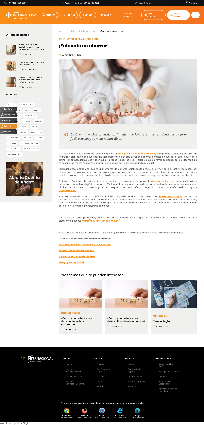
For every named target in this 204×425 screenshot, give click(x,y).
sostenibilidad (13, 149)
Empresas (129, 358)
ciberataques (30, 116)
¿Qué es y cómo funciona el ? (77, 321)
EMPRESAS (68, 15)
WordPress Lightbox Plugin (14, 423)
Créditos (100, 376)
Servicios (101, 386)
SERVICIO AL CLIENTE (127, 15)
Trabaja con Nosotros (169, 371)
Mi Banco (67, 358)
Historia (68, 364)
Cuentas (100, 364)
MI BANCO (106, 15)
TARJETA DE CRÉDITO (31, 149)
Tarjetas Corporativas (137, 381)
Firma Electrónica (73, 376)
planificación (13, 138)
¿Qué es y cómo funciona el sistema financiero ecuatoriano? (126, 320)
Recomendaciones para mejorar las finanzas (85, 244)
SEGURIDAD (12, 143)
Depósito (26, 121)
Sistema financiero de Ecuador (76, 250)
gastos (35, 127)
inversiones (36, 132)
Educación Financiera (83, 31)
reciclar (39, 138)
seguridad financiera (29, 143)
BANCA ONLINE (175, 15)
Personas (98, 358)
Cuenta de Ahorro (162, 181)
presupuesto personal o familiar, (136, 153)
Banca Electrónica (26, 105)
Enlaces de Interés (164, 358)
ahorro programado (170, 196)
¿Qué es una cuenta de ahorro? (77, 256)
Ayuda (162, 376)
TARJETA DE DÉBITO (14, 154)
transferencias (67, 190)
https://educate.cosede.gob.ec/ (101, 220)
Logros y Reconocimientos (73, 370)
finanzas (23, 127)
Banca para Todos (68, 39)
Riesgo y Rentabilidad (71, 262)
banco (27, 110)
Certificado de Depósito (103, 370)
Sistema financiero (70, 313)
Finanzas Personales (88, 39)
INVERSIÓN (22, 132)
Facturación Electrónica (164, 382)
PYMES (87, 15)
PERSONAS (48, 15)
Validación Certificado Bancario (74, 382)
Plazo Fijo (27, 138)
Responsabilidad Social (166, 365)
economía (38, 121)
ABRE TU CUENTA (149, 15)
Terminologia (160, 316)
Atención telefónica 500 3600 (168, 390)
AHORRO (11, 105)
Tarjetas (100, 381)
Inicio (61, 31)
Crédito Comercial (136, 376)
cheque (37, 110)
